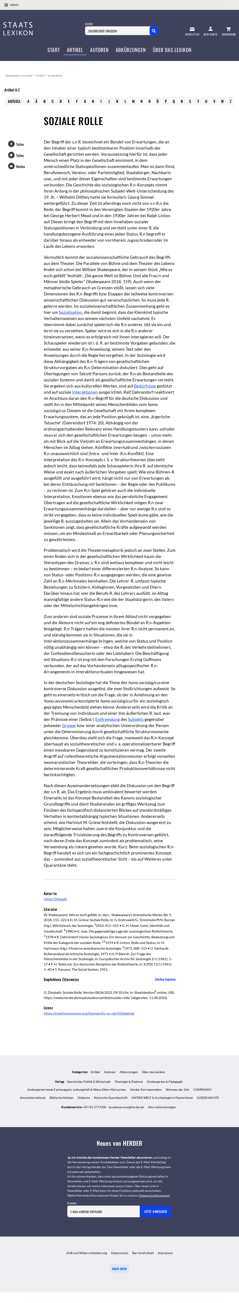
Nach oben (119, 1269)
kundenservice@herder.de (126, 1107)
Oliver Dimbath (55, 899)
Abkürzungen (129, 1072)
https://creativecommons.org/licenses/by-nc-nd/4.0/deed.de (89, 1013)
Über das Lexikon (153, 1072)
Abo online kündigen (162, 1107)
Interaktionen (85, 392)
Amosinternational (32, 1097)
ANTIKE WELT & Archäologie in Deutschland (162, 1097)
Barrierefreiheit (143, 1253)
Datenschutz (119, 1253)
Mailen (20, 166)
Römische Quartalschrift (110, 1097)
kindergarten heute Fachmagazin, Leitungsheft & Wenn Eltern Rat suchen (77, 1089)
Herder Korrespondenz (146, 1089)
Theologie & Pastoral (129, 1081)
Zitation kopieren (165, 979)
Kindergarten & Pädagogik (165, 1081)
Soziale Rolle (55, 75)
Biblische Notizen (61, 1097)
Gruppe (69, 725)
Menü (14, 5)
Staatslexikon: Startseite (18, 75)
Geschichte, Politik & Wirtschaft (88, 1081)
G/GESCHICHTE (208, 1097)
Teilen (20, 144)
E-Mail (72, 1203)
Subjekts (136, 719)
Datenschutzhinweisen (154, 1195)
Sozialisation (70, 312)
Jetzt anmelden (155, 1211)
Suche (89, 24)
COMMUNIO (202, 1089)
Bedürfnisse (145, 386)
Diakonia (84, 1097)
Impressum (165, 1253)
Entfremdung (107, 719)
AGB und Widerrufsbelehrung (86, 1253)
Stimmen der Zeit (177, 1089)
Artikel (40, 75)
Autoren (109, 1072)
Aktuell (14, 101)
